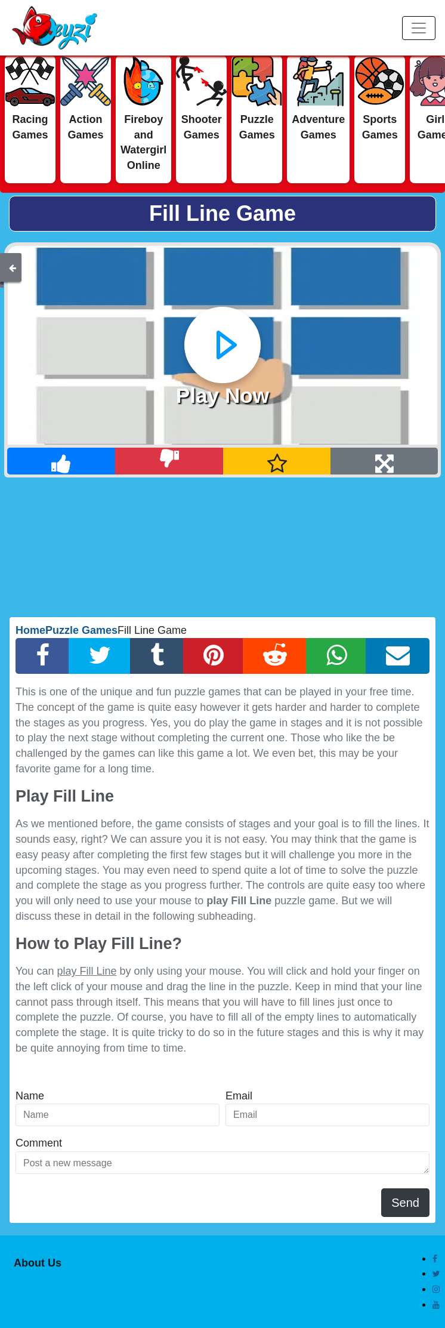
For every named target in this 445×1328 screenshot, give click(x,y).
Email (238, 1096)
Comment (39, 1143)
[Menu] (418, 28)
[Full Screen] (384, 461)
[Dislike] (169, 461)
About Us (37, 1263)
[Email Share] (397, 656)
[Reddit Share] (275, 656)
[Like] (61, 461)
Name (30, 1096)
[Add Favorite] (277, 461)
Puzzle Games (81, 630)
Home (30, 630)
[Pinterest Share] (213, 656)
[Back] (12, 267)
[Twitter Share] (100, 656)
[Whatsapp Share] (336, 656)
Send (405, 1202)
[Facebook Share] (42, 656)
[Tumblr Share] (157, 656)
